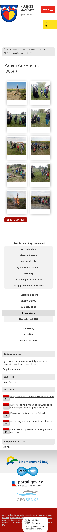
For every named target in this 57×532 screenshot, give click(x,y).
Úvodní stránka (10, 49)
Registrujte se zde (12, 369)
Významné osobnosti (28, 267)
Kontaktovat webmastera (36, 515)
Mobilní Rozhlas (28, 340)
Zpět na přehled (15, 219)
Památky (28, 273)
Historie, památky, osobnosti (29, 243)
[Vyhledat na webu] (48, 22)
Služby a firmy (28, 300)
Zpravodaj (28, 328)
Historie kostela (28, 255)
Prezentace (33, 49)
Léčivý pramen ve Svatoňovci (28, 285)
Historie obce (28, 249)
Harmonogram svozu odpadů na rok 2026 (31, 421)
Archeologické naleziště (28, 279)
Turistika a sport (28, 294)
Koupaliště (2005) (28, 319)
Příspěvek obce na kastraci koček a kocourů (32, 396)
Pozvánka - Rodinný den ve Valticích (27, 412)
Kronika (28, 334)
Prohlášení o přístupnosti (20, 517)
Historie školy (28, 261)
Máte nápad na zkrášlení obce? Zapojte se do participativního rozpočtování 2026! (31, 406)
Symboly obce (28, 306)
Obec (23, 49)
